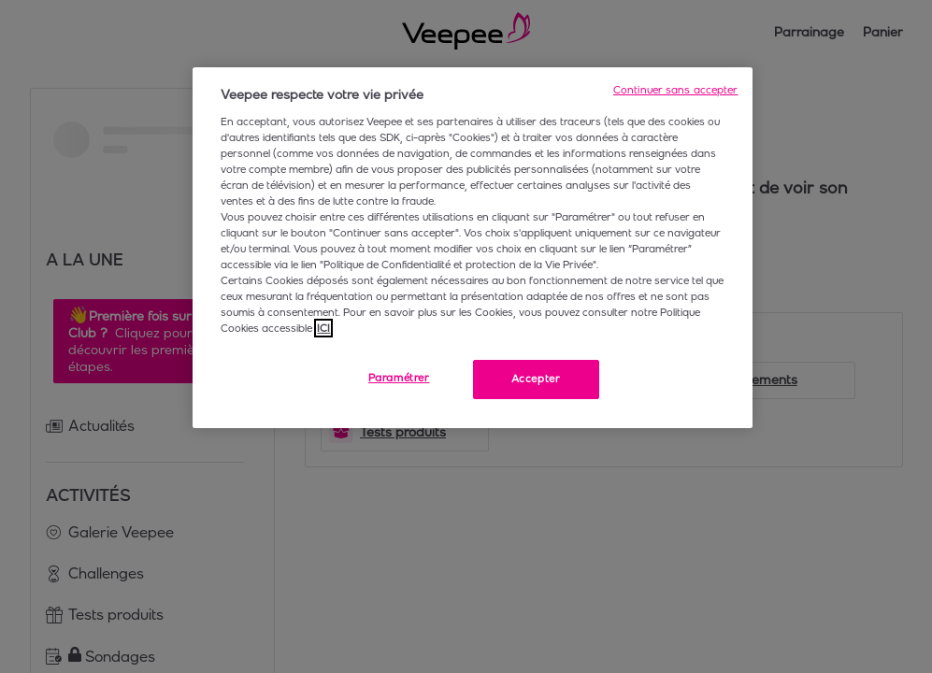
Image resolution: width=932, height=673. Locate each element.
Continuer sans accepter (675, 89)
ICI (323, 328)
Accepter (536, 378)
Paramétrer (399, 377)
